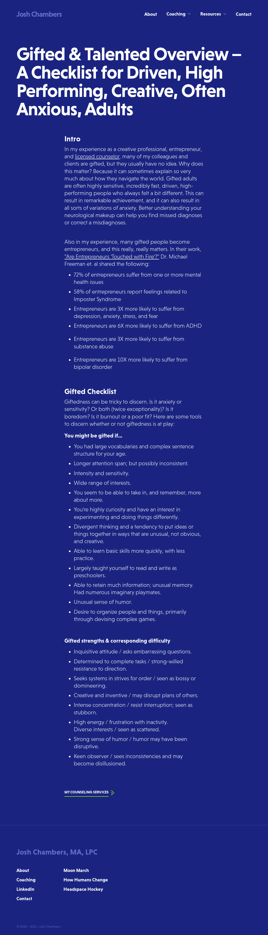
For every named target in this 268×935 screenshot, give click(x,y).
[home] (39, 14)
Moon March (76, 870)
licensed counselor (97, 156)
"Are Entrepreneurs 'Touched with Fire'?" (111, 256)
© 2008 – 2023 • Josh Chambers (38, 926)
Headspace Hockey (83, 889)
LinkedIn (25, 889)
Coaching (25, 879)
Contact (244, 14)
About (150, 14)
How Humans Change (85, 879)
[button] (175, 13)
